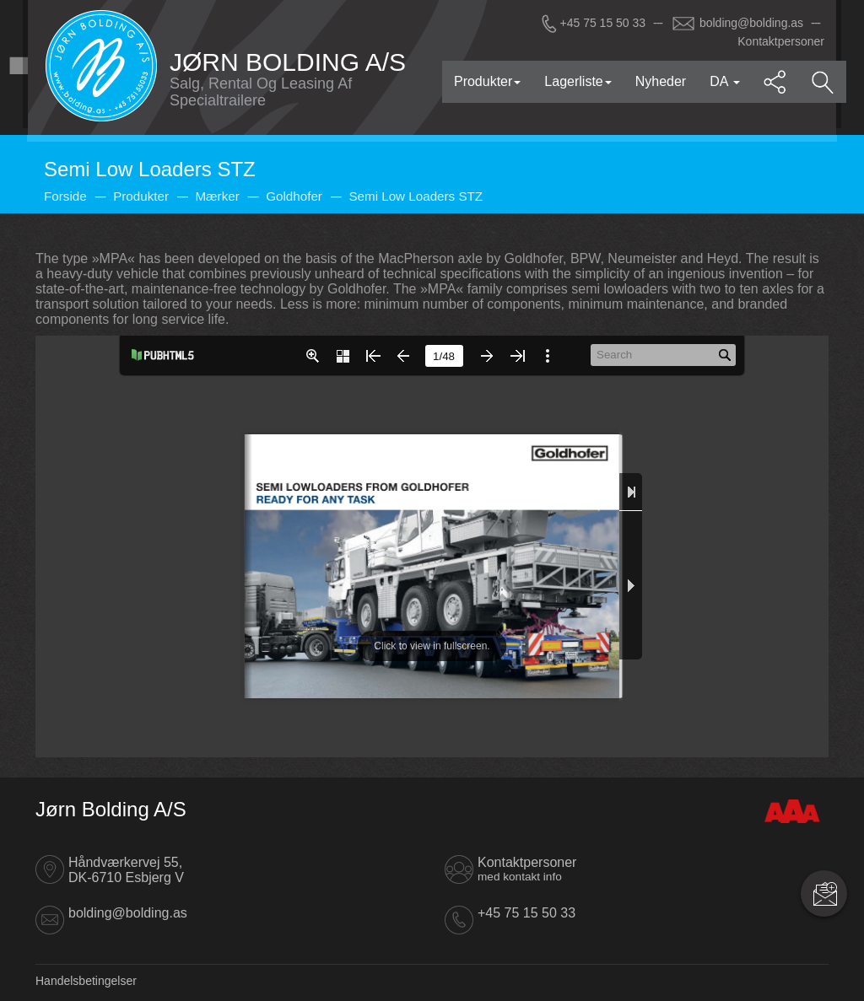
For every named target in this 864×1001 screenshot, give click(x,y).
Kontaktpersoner (780, 41)
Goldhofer (294, 196)
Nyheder (660, 81)
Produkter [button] (487, 81)
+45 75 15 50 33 (592, 23)
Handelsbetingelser (86, 981)
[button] (775, 82)
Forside (65, 196)
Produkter (141, 196)
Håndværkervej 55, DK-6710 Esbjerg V (126, 870)
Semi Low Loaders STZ (415, 196)
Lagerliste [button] (577, 81)
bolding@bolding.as (737, 23)
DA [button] (725, 81)
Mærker (217, 196)
